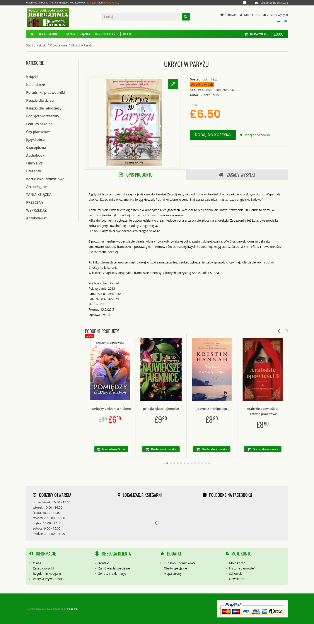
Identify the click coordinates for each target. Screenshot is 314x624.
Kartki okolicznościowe (45, 178)
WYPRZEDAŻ (36, 210)
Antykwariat (36, 218)
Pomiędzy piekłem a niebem (133, 409)
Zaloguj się (93, 2)
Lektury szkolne (39, 123)
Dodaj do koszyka (213, 134)
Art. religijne (36, 186)
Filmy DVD (34, 163)
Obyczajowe (58, 45)
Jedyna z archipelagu (235, 409)
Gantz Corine (210, 95)
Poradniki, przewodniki (45, 92)
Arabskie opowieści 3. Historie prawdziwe (286, 411)
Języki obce (35, 139)
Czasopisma (36, 147)
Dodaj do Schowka (257, 135)
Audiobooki (35, 155)
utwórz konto (110, 2)
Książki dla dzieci (40, 100)
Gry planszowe (38, 131)
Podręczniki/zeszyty (42, 116)
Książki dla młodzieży (43, 108)
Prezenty (33, 171)
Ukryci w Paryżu (82, 45)
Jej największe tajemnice (185, 409)
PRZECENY (34, 202)
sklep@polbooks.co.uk (274, 3)
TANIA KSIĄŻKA (38, 194)
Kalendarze (35, 84)
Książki (41, 45)
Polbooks (72, 608)
